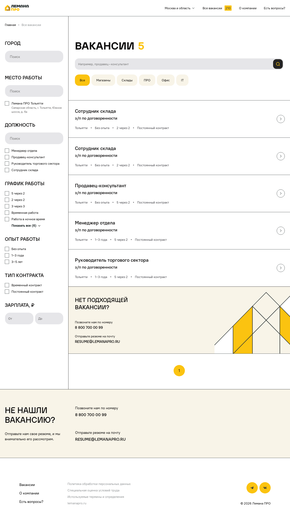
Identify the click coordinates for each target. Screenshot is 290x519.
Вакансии (27, 485)
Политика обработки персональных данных (99, 484)
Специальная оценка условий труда (93, 490)
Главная (10, 25)
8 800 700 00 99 (89, 327)
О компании (29, 493)
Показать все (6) (25, 225)
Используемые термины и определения (95, 497)
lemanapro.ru (76, 503)
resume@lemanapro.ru (97, 341)
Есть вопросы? (31, 501)
